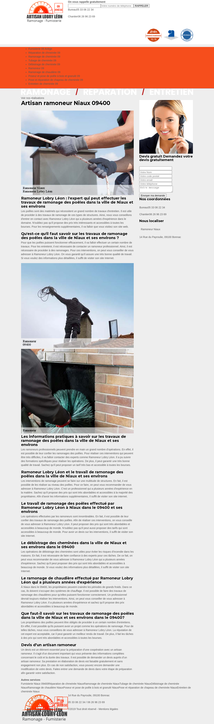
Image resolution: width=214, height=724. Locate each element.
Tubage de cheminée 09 (42, 60)
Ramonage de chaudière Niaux (45, 687)
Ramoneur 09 (36, 68)
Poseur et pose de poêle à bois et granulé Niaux (91, 687)
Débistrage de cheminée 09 (44, 64)
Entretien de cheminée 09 (43, 83)
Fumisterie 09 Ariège (40, 48)
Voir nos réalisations (32, 98)
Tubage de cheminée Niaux (135, 683)
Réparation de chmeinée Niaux (66, 683)
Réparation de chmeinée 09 (44, 52)
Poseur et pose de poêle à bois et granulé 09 (54, 76)
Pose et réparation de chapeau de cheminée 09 (55, 79)
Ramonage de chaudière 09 (44, 72)
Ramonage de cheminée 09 (44, 56)
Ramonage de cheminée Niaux (101, 683)
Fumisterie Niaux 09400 (34, 683)
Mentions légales (108, 709)
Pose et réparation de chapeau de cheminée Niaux (148, 687)
